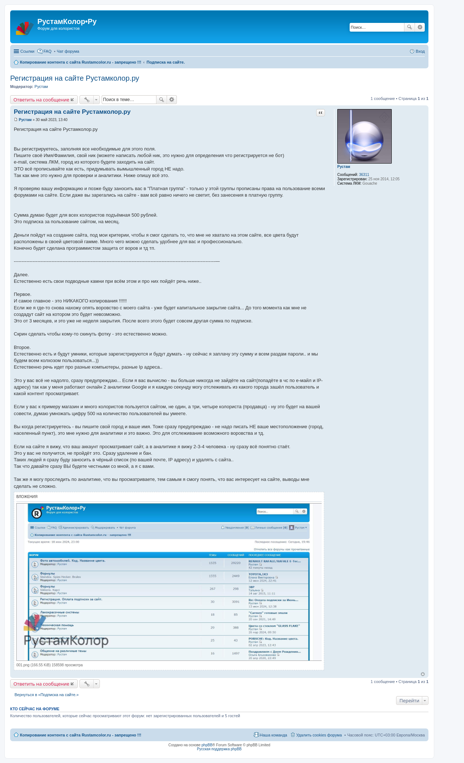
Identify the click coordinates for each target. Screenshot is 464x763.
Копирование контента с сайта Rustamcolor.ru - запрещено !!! (80, 62)
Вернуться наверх (423, 674)
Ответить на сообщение (41, 99)
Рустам (41, 86)
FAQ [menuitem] (48, 51)
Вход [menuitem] (420, 51)
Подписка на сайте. (166, 62)
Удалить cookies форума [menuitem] (319, 735)
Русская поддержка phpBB (219, 749)
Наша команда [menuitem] (273, 735)
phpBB (207, 745)
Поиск (409, 27)
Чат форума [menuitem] (68, 51)
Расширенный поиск (420, 27)
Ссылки (27, 51)
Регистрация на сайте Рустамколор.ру (74, 78)
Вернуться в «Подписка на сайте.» (47, 694)
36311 (364, 175)
